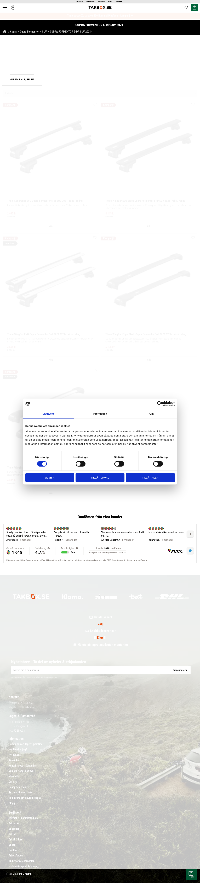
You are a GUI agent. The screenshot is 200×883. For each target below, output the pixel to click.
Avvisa (50, 477)
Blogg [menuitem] (12, 803)
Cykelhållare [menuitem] (15, 839)
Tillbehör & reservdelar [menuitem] (21, 861)
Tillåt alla (150, 477)
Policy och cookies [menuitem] (19, 787)
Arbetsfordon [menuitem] (16, 855)
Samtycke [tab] (48, 413)
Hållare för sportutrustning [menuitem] (23, 866)
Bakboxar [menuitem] (14, 828)
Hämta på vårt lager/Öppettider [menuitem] (26, 744)
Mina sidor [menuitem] (14, 776)
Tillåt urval (100, 477)
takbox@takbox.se (24, 707)
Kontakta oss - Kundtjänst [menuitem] (23, 765)
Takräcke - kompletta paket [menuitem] (24, 818)
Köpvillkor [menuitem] (14, 760)
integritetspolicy (51, 677)
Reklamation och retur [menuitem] (21, 792)
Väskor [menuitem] (12, 844)
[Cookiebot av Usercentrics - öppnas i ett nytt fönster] (160, 403)
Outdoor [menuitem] (13, 850)
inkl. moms (25, 873)
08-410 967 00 (25, 703)
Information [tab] (100, 413)
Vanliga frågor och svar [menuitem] (21, 771)
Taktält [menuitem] (12, 834)
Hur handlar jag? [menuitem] (18, 749)
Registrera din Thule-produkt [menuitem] (25, 797)
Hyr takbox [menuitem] (15, 754)
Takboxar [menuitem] (14, 823)
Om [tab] (151, 413)
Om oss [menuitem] (13, 781)
